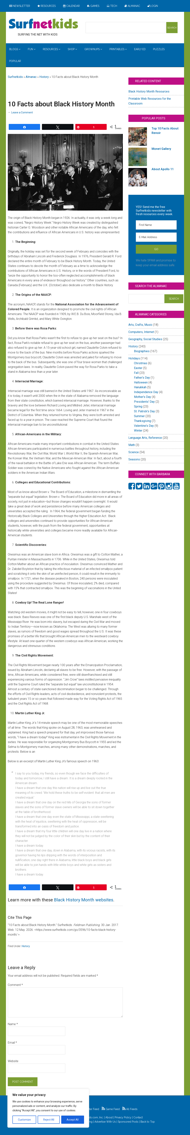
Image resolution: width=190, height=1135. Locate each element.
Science (133, 452)
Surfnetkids (15, 77)
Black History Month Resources (148, 91)
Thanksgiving (142, 421)
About (109, 1117)
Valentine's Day (144, 425)
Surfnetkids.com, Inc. (91, 1117)
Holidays (134, 358)
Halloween (141, 382)
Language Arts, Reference (145, 437)
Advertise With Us (105, 1121)
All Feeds (129, 1109)
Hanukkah (140, 387)
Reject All (48, 1119)
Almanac (31, 77)
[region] (48, 1108)
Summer (139, 416)
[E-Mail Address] (156, 237)
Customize (24, 1119)
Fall (136, 373)
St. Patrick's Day (144, 411)
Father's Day (142, 377)
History (44, 77)
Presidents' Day (144, 401)
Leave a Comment (22, 112)
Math (131, 445)
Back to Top (147, 1121)
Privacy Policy (123, 1117)
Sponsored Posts (128, 1121)
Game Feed (111, 1109)
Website (13, 1061)
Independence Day (146, 392)
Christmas (140, 363)
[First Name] (156, 225)
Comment (15, 985)
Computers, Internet (141, 332)
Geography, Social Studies (145, 339)
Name (13, 1024)
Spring (138, 406)
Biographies (142, 351)
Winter (138, 430)
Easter (138, 368)
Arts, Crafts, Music (140, 324)
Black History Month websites (83, 899)
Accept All (72, 1119)
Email (12, 1042)
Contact (138, 1117)
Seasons (134, 459)
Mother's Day (142, 397)
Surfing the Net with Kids (43, 24)
